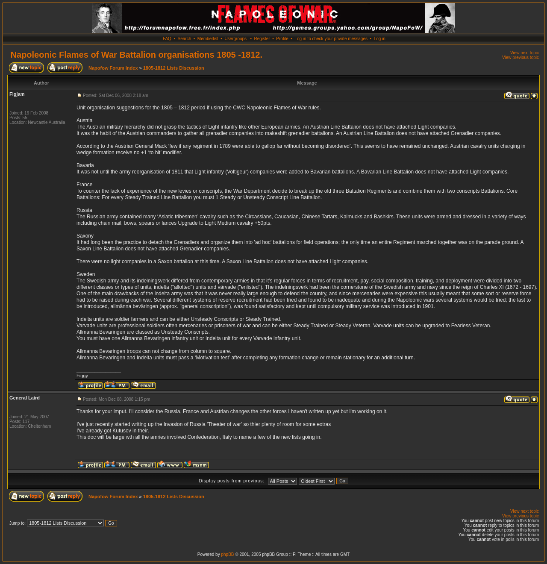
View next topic (524, 52)
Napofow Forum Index (113, 67)
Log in (379, 38)
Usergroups (235, 38)
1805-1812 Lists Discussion (173, 67)
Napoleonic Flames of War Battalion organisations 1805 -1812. (136, 54)
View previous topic (520, 57)
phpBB (227, 554)
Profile (282, 38)
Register (262, 38)
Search (184, 38)
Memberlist (207, 38)
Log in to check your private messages (331, 38)
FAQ (167, 38)
